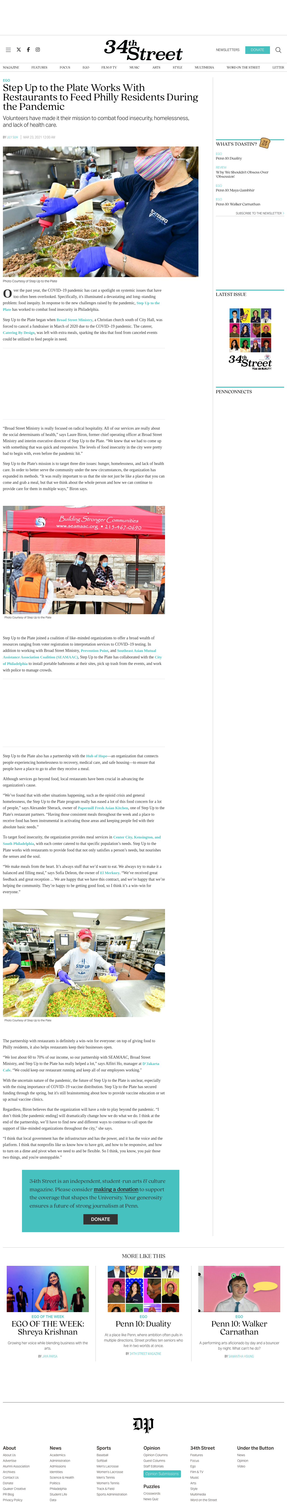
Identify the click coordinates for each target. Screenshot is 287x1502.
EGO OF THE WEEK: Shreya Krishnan (48, 1325)
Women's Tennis (108, 1480)
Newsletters (227, 50)
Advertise (9, 1457)
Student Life (58, 1491)
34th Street (202, 1445)
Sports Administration (112, 1491)
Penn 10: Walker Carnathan (238, 204)
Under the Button (255, 1445)
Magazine (11, 67)
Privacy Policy (12, 1497)
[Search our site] (278, 50)
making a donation (116, 1186)
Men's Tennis (106, 1474)
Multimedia (204, 67)
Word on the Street (243, 67)
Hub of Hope (97, 754)
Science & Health (62, 1474)
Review (221, 167)
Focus (65, 67)
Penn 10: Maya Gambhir (235, 190)
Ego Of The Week (48, 1313)
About (9, 1445)
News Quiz (151, 1496)
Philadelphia (58, 1486)
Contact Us (11, 1474)
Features (39, 67)
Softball (102, 1457)
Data (53, 1497)
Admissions (58, 1463)
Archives (9, 1469)
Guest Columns (154, 1457)
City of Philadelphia (20, 662)
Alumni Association (16, 1463)
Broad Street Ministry (75, 319)
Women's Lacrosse (110, 1469)
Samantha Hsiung (241, 1353)
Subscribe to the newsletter (260, 213)
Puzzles (152, 1483)
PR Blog (8, 1491)
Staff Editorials (154, 1463)
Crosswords (152, 1490)
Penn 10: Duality (229, 158)
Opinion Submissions (162, 1470)
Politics (55, 1480)
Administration (60, 1457)
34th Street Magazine (145, 1350)
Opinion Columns (156, 1452)
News (55, 1445)
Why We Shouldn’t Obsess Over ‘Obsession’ (242, 174)
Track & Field (105, 1486)
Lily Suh (12, 137)
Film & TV (109, 67)
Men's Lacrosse (108, 1463)
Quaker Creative (14, 1486)
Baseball (102, 1452)
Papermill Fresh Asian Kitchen (104, 806)
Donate (257, 50)
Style (177, 67)
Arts (156, 67)
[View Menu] (8, 50)
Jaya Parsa (49, 1353)
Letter (278, 67)
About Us (9, 1452)
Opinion (152, 1445)
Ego (86, 67)
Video (241, 1463)
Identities (56, 1469)
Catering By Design (20, 332)
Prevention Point (95, 649)
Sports (104, 1445)
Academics (57, 1452)
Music (134, 67)
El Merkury (110, 870)
